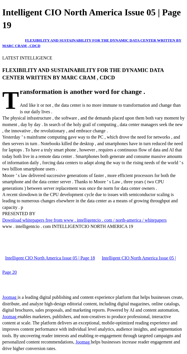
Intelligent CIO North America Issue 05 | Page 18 (50, 258)
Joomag (10, 297)
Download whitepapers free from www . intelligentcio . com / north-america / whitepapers (84, 220)
